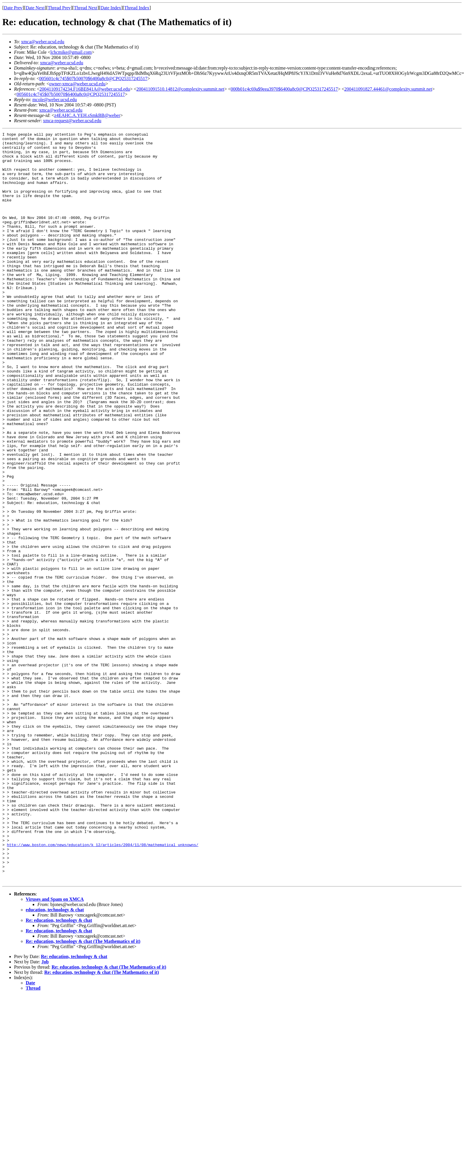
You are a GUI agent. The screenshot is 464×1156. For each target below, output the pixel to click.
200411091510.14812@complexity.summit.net (180, 89)
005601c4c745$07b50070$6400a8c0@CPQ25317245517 (93, 78)
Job (45, 1111)
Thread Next (85, 7)
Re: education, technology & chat (59, 1070)
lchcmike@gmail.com (70, 52)
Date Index (111, 7)
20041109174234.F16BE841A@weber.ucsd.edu (84, 89)
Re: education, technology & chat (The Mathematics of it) (83, 1091)
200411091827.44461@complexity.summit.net (388, 89)
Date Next (35, 7)
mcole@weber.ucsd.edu (54, 99)
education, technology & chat (55, 1059)
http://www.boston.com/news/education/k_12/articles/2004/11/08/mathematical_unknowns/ (102, 987)
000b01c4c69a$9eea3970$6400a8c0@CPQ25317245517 (284, 89)
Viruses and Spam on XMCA (55, 1049)
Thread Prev (59, 7)
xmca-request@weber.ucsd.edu (72, 120)
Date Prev (13, 7)
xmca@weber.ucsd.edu (42, 41)
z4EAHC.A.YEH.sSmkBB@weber (87, 115)
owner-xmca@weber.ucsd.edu (77, 83)
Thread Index (136, 7)
